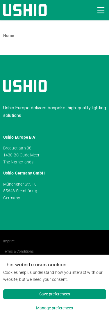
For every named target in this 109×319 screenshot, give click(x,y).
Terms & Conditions (18, 251)
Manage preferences (54, 308)
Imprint (9, 241)
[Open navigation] (100, 10)
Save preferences (54, 294)
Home (8, 35)
